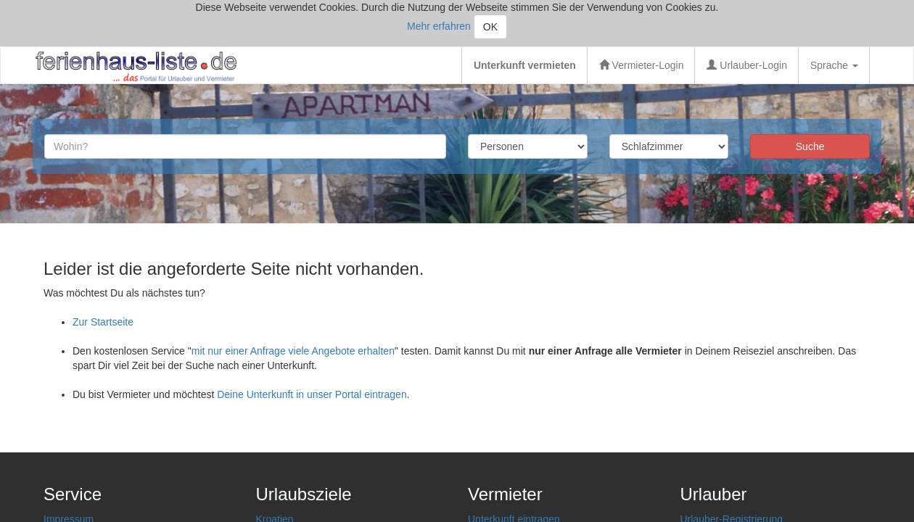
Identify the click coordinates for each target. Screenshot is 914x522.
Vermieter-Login (641, 65)
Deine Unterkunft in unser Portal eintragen (311, 394)
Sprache (834, 65)
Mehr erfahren (439, 26)
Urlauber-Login (747, 65)
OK (490, 27)
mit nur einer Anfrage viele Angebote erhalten (293, 351)
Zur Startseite (103, 322)
